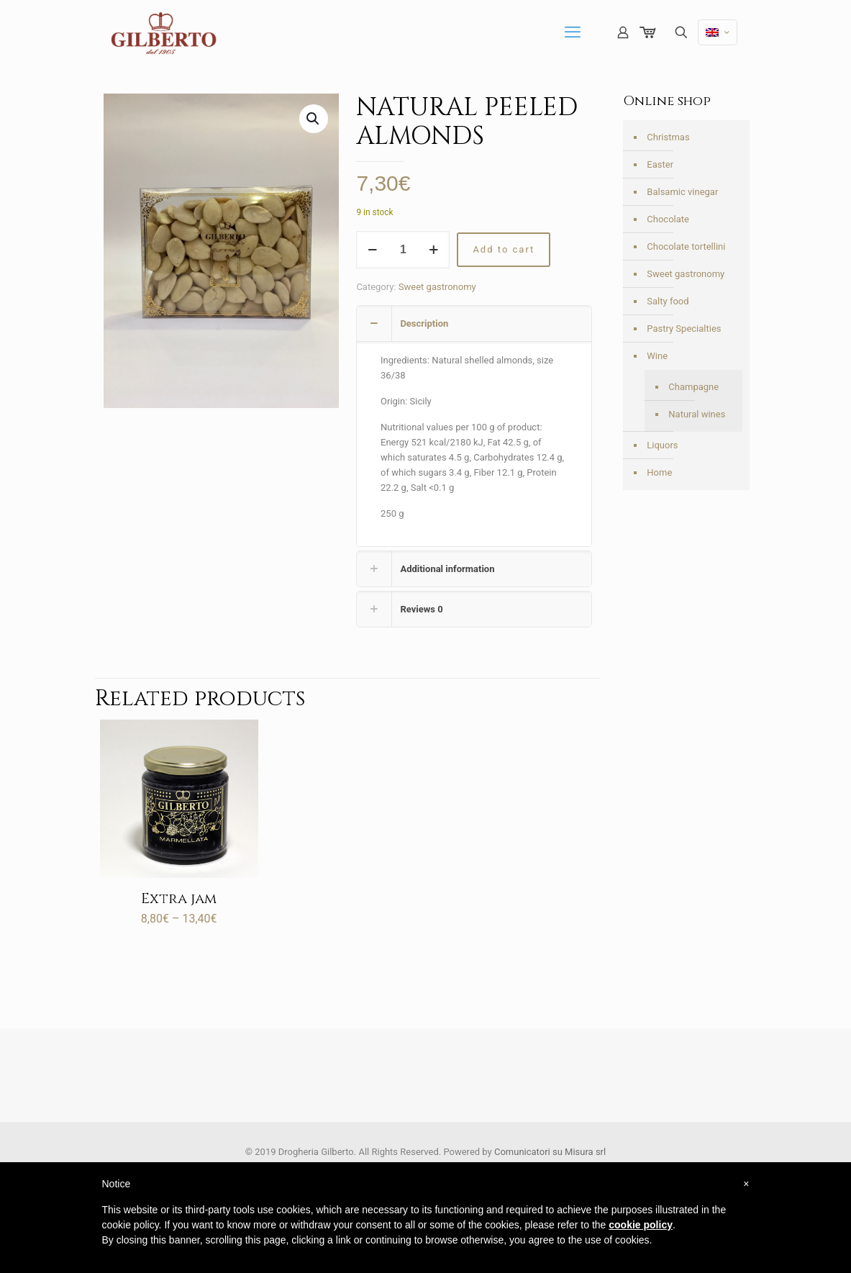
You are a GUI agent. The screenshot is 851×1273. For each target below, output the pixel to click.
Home (659, 472)
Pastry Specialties (684, 328)
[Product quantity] (403, 249)
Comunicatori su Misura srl (550, 1151)
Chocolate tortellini (686, 246)
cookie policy (641, 1225)
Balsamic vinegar (682, 191)
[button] (313, 118)
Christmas (668, 137)
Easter (660, 164)
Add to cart (503, 249)
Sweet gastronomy (437, 286)
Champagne (693, 386)
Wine (657, 355)
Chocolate (668, 219)
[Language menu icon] (717, 32)
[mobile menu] (572, 32)
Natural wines (696, 414)
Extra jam (179, 898)
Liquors (662, 445)
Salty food (667, 301)
